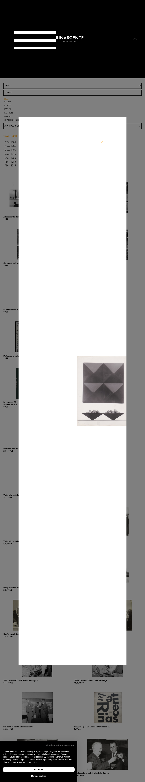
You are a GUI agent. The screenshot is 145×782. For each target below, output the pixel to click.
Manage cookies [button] (38, 776)
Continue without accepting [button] (60, 745)
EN (134, 39)
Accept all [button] (38, 769)
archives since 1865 (69, 41)
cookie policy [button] (31, 762)
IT (139, 39)
